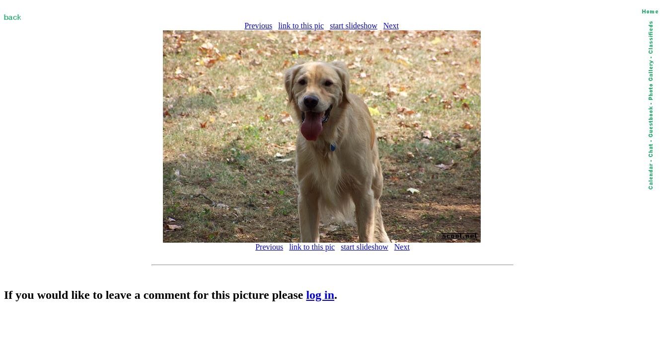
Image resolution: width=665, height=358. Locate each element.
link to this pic (301, 25)
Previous (258, 25)
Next (391, 25)
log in (320, 294)
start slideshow (353, 25)
